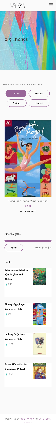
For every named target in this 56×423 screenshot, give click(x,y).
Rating (16, 103)
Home (6, 84)
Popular (39, 93)
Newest (39, 103)
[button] (51, 4)
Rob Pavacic (27, 419)
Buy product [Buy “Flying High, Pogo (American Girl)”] (28, 211)
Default (16, 93)
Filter (14, 247)
